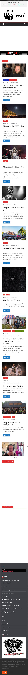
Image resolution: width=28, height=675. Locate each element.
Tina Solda (13, 419)
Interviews (6, 79)
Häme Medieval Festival (13, 386)
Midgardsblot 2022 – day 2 (13, 208)
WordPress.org (5, 630)
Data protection (7, 583)
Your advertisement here (8, 593)
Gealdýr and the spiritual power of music (13, 86)
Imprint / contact (6, 587)
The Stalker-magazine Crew (8, 590)
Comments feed (6, 627)
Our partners (5, 596)
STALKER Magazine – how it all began (11, 599)
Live (13, 331)
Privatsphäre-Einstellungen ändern (10, 605)
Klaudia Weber (14, 297)
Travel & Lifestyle (19, 331)
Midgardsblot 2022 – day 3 (13, 168)
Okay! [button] (4, 672)
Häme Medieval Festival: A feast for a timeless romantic (13, 341)
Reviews (8, 294)
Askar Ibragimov (14, 82)
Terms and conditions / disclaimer (10, 580)
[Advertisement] (14, 38)
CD (4, 294)
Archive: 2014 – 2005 (7, 602)
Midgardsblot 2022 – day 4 (13, 127)
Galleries (5, 120)
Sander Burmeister (15, 123)
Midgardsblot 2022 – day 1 (13, 249)
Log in (3, 620)
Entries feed (5, 624)
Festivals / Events (7, 331)
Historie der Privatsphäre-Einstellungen (12, 608)
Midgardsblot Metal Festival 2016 (11, 423)
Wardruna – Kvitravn (11, 300)
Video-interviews (13, 79)
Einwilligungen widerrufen (8, 612)
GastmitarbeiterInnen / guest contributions (13, 336)
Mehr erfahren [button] (6, 668)
